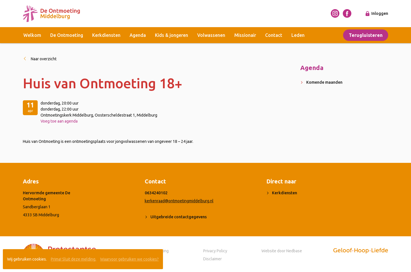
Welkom (32, 35)
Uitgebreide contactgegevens (178, 217)
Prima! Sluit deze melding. (73, 259)
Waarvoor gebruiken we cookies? (129, 259)
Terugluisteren (365, 35)
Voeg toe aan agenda (59, 121)
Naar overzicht (44, 59)
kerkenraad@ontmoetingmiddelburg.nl (179, 201)
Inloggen (379, 13)
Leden (298, 35)
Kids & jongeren (171, 35)
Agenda (138, 35)
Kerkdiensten (106, 35)
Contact (273, 35)
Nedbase (294, 251)
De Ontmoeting (66, 35)
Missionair (245, 35)
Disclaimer (212, 259)
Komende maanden (324, 82)
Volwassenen (211, 35)
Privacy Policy (215, 251)
